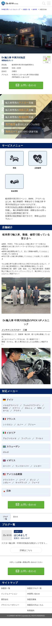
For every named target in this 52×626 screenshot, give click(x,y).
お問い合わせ (26, 85)
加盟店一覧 (5, 588)
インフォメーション (9, 594)
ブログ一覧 (5, 518)
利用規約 (30, 611)
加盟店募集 (31, 599)
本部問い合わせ (33, 594)
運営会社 (4, 599)
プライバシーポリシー (10, 605)
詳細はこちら (26, 550)
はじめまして (20, 535)
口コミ (15, 517)
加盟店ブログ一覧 (34, 588)
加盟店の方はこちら (35, 605)
